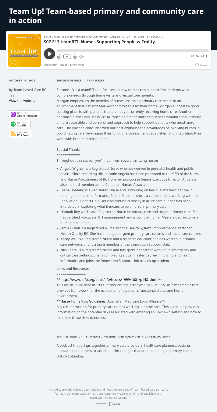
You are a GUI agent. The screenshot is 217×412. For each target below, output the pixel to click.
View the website (22, 100)
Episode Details (69, 80)
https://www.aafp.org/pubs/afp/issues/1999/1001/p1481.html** (111, 279)
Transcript (95, 80)
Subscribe (50, 65)
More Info (77, 65)
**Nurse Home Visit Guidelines (81, 301)
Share (64, 65)
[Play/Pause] (24, 50)
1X (67, 57)
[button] (133, 50)
